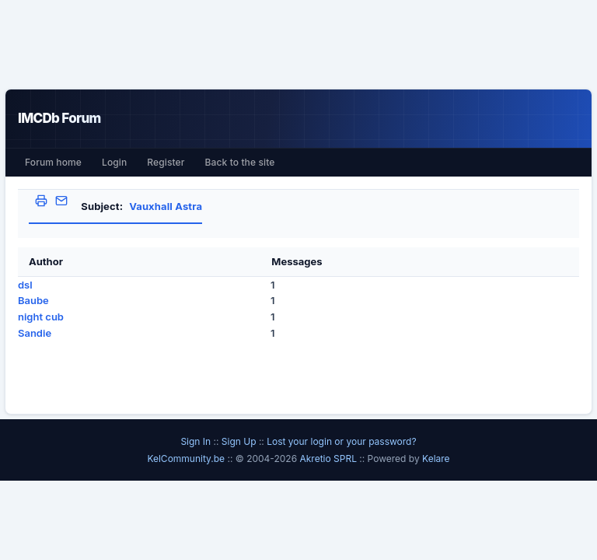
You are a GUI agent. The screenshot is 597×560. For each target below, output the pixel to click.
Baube (33, 300)
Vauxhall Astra (165, 206)
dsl (25, 284)
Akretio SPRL (329, 458)
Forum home (53, 162)
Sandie (34, 333)
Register (165, 162)
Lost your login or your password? (341, 441)
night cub (41, 316)
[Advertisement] (298, 44)
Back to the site (240, 162)
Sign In (195, 441)
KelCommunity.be (187, 458)
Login (114, 162)
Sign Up (239, 441)
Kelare (436, 458)
